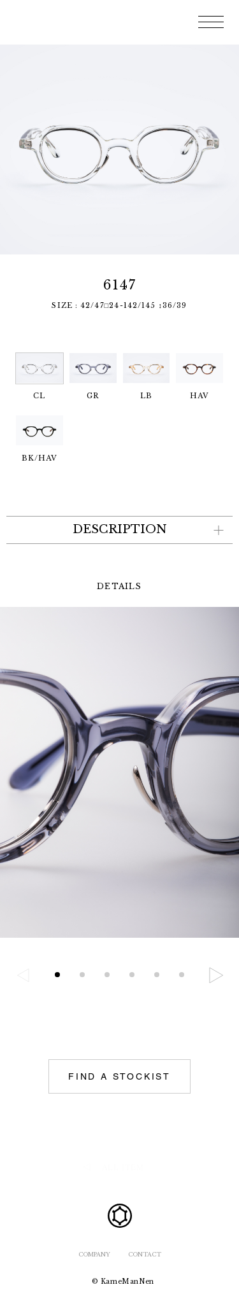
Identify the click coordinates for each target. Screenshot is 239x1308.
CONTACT (144, 1254)
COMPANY (94, 1254)
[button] (216, 975)
